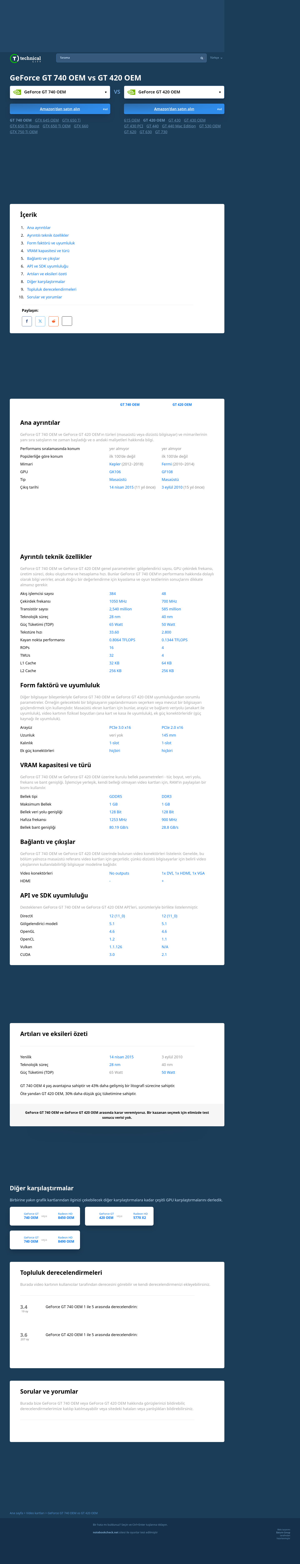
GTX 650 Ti (71, 120)
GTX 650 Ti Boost (24, 125)
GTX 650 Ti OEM (57, 125)
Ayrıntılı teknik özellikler (48, 235)
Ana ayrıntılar (39, 227)
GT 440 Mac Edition (179, 125)
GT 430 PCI (133, 125)
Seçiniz (106, 92)
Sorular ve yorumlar (44, 296)
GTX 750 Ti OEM (24, 131)
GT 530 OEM (210, 125)
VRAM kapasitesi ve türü (48, 250)
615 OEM (132, 120)
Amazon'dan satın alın (74, 109)
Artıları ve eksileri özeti (47, 273)
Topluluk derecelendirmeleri (51, 289)
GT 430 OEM (195, 120)
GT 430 (174, 120)
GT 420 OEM (154, 120)
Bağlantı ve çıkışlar (43, 258)
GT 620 (130, 131)
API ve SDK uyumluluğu (47, 266)
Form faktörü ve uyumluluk (51, 242)
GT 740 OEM (21, 120)
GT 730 (161, 131)
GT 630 (146, 131)
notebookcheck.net (105, 1531)
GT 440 (152, 125)
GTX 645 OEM (47, 120)
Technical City (25, 58)
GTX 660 (81, 125)
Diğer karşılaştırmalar (46, 281)
